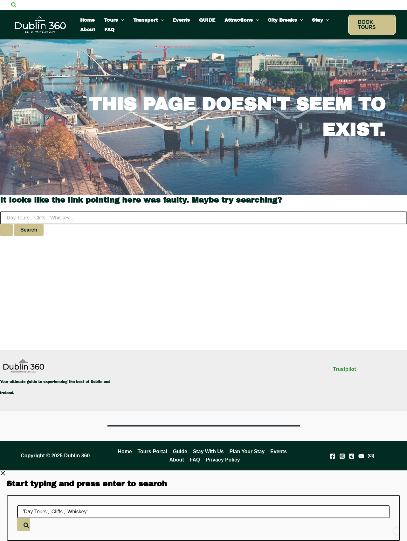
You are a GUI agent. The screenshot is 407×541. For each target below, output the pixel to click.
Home (126, 451)
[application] (121, 20)
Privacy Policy (222, 459)
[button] (14, 5)
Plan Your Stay (246, 451)
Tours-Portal (153, 451)
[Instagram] (342, 456)
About (177, 459)
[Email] (371, 456)
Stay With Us (208, 451)
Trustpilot (344, 368)
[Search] (23, 524)
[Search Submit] (6, 230)
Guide (180, 451)
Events (277, 451)
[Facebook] (332, 456)
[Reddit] (352, 456)
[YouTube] (361, 456)
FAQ (195, 459)
